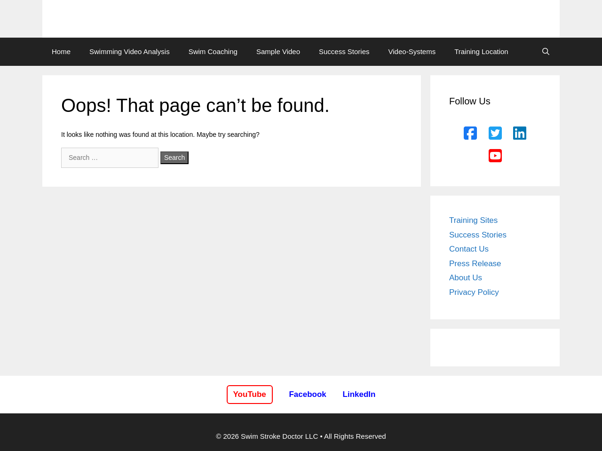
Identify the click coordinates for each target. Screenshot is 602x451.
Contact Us (469, 249)
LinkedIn (359, 394)
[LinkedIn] (519, 133)
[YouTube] (495, 156)
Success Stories (344, 51)
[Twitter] (495, 133)
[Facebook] (470, 133)
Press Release (475, 263)
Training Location (481, 51)
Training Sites (473, 220)
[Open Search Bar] (546, 52)
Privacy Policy (474, 292)
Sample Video (278, 51)
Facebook (307, 394)
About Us (465, 277)
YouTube (249, 394)
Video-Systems (412, 51)
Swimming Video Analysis (129, 51)
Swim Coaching (213, 51)
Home (61, 51)
